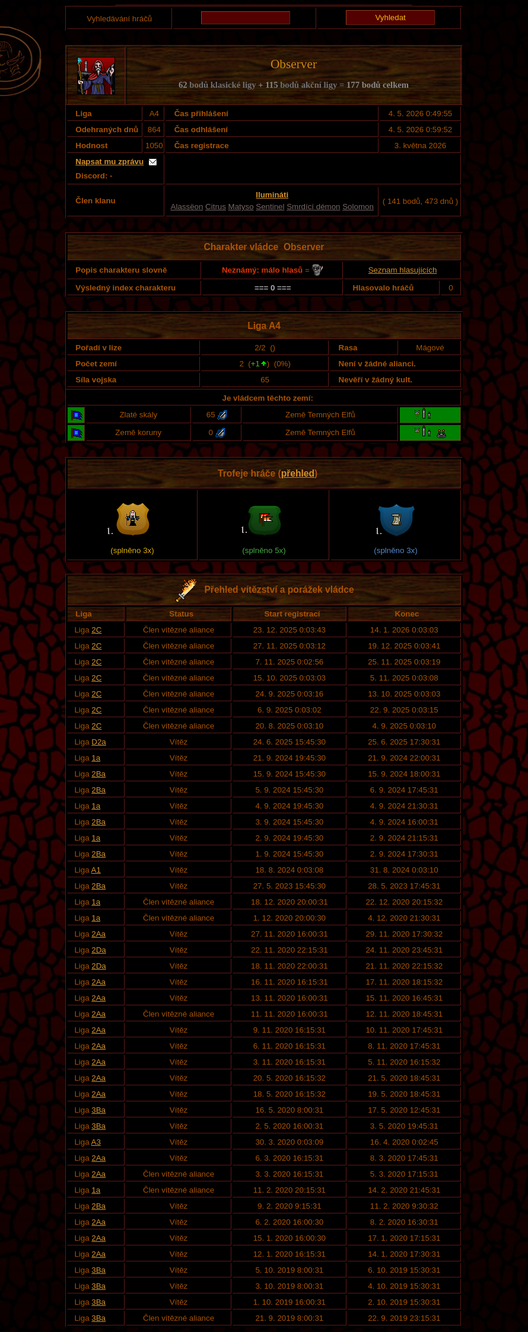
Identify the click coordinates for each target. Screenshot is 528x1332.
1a (95, 757)
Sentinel (270, 206)
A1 (96, 869)
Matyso (241, 206)
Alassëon (187, 206)
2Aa (98, 933)
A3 (96, 1142)
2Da (98, 950)
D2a (98, 741)
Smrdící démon (313, 206)
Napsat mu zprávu (109, 161)
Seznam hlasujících (402, 270)
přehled (297, 473)
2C (96, 629)
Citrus (215, 206)
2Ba (98, 773)
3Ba (98, 1110)
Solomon (358, 206)
